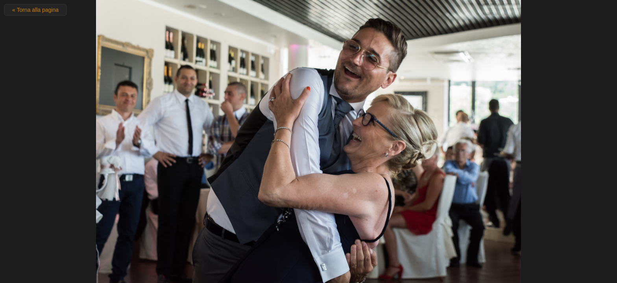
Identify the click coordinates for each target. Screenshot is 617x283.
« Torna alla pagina (35, 10)
